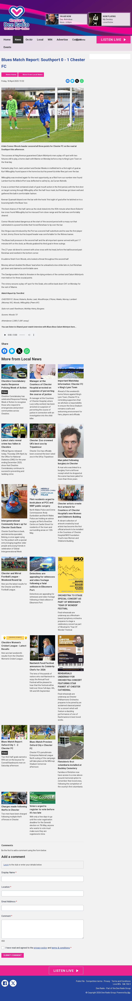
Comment (6, 916)
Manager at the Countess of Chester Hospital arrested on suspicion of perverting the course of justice (43, 380)
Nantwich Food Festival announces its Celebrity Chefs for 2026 (43, 653)
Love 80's (117, 984)
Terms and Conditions (121, 981)
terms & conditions (61, 947)
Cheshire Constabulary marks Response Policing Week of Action (14, 376)
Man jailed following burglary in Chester (71, 444)
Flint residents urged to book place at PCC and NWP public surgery (43, 495)
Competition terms (94, 981)
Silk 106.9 (126, 984)
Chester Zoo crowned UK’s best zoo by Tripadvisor (43, 436)
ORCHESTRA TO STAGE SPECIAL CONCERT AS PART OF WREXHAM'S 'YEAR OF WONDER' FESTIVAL (71, 583)
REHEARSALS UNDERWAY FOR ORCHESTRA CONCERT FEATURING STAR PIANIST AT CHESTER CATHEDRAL (71, 663)
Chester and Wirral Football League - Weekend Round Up (14, 569)
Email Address (9, 901)
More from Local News (33, 75)
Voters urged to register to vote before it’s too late (43, 803)
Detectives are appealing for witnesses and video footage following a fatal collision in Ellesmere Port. (43, 574)
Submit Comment (12, 955)
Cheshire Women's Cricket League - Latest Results (14, 642)
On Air (29, 39)
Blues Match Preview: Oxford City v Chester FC (43, 737)
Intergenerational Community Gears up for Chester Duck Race (14, 506)
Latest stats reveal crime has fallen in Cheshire (14, 436)
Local (40, 39)
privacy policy (40, 947)
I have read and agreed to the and (38, 947)
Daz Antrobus (66, 19)
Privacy (107, 981)
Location (6, 887)
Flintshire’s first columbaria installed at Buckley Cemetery (71, 747)
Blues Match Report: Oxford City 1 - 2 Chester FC (14, 737)
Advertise (62, 39)
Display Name (8, 872)
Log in (6, 865)
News (18, 39)
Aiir (128, 993)
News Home (11, 75)
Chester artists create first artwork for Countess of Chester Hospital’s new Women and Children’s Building (71, 501)
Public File (80, 981)
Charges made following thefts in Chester (14, 801)
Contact (76, 39)
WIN (50, 39)
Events (7, 47)
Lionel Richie (108, 22)
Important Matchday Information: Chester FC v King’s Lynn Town (71, 376)
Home (7, 39)
